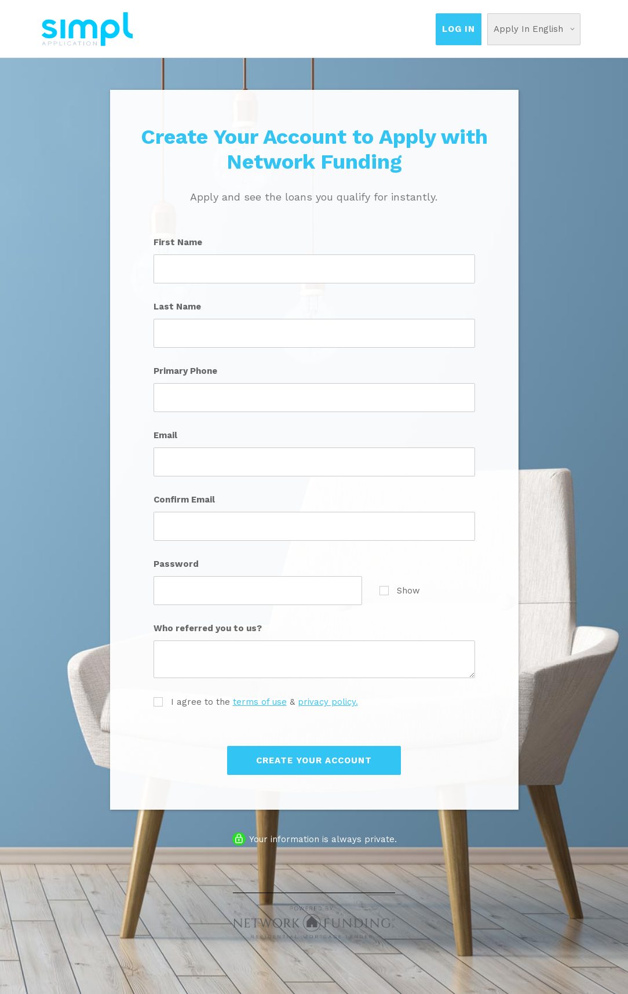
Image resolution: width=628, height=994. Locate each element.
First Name (178, 242)
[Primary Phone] (314, 397)
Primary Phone (185, 371)
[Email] (314, 461)
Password (176, 564)
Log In (458, 29)
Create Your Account (314, 760)
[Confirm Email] (314, 526)
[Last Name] (314, 333)
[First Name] (314, 268)
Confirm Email (184, 499)
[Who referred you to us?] (314, 659)
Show (399, 590)
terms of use (260, 702)
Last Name (177, 306)
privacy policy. (328, 702)
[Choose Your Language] (533, 29)
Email (165, 435)
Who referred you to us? (208, 628)
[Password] (258, 590)
